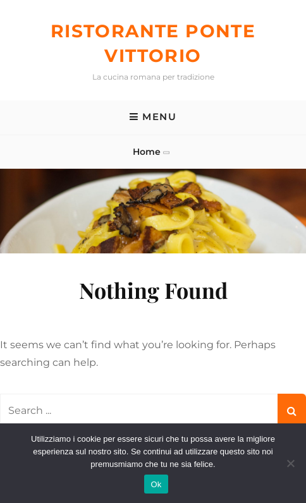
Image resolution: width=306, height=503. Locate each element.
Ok (155, 484)
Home (147, 151)
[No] (290, 463)
